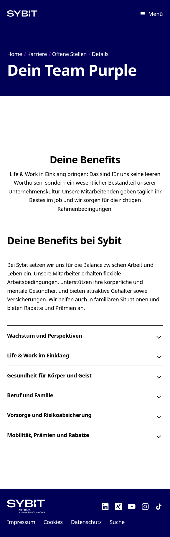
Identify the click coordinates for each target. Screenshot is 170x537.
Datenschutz (86, 521)
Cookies (53, 521)
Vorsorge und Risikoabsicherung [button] (49, 414)
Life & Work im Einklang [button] (38, 355)
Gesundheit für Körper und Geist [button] (49, 375)
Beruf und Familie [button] (30, 395)
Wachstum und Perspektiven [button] (44, 335)
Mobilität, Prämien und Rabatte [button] (48, 435)
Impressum (21, 521)
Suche (117, 521)
